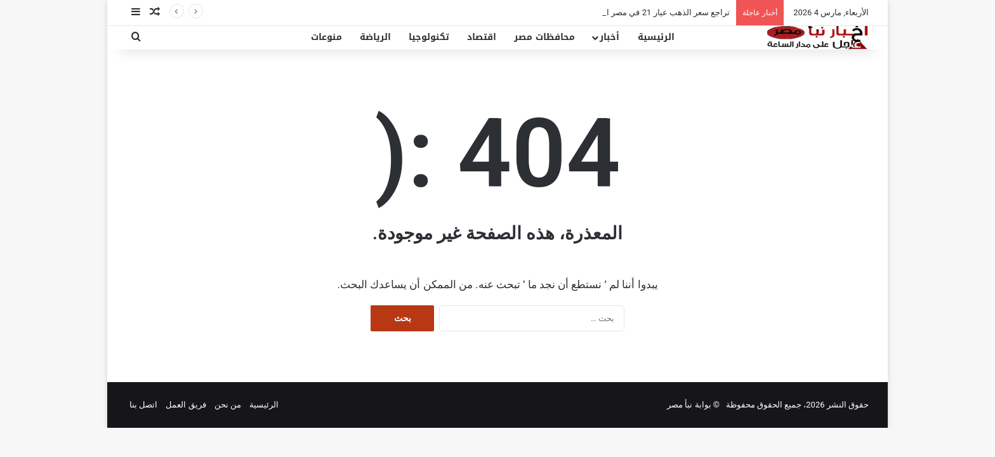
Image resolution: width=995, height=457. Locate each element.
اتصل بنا (143, 404)
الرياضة (375, 37)
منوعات (326, 37)
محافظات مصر (544, 37)
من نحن (227, 404)
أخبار (609, 37)
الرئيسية (656, 37)
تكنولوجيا (429, 37)
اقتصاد (481, 37)
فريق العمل (186, 404)
